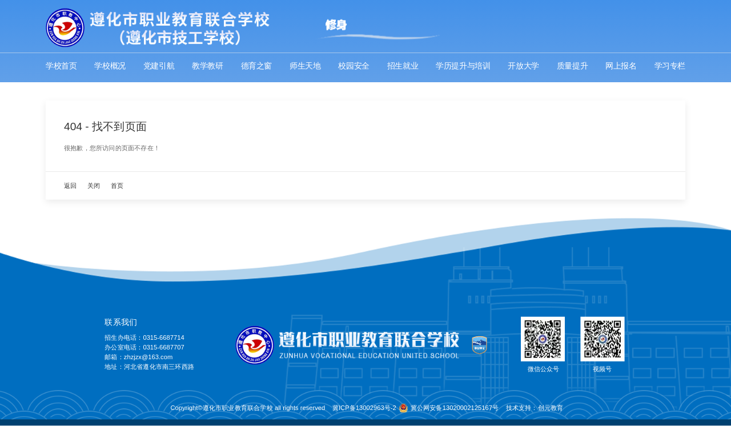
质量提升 (572, 66)
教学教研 (207, 66)
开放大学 (523, 66)
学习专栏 (669, 66)
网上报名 (620, 66)
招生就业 (402, 66)
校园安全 (353, 66)
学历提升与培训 (463, 66)
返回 (70, 186)
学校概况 (109, 66)
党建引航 (158, 66)
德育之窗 (256, 66)
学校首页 (61, 66)
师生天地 (305, 66)
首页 (117, 186)
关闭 (93, 186)
